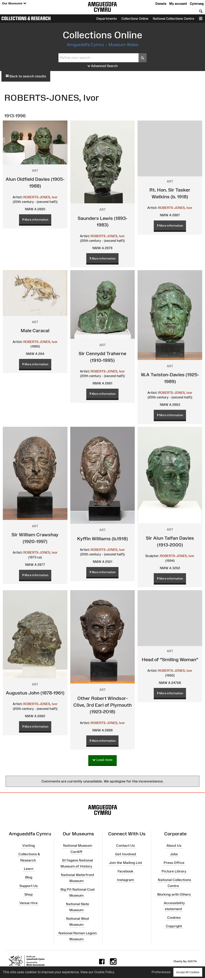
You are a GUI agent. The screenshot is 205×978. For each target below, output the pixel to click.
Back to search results (26, 76)
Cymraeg (197, 3)
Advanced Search (102, 66)
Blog (28, 877)
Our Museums (14, 3)
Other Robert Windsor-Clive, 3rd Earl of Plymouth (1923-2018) (102, 704)
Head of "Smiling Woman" (170, 659)
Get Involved (125, 854)
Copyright (174, 926)
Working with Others (174, 894)
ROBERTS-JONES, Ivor (40, 197)
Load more (102, 760)
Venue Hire (28, 903)
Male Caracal (35, 330)
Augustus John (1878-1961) (35, 692)
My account (178, 3)
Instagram (125, 880)
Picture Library (174, 871)
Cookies (174, 918)
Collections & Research (26, 18)
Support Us (28, 886)
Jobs (174, 854)
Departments (106, 18)
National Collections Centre (173, 18)
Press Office (174, 863)
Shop (28, 894)
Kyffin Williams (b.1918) (102, 538)
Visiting (28, 846)
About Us (173, 846)
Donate (160, 3)
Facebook (125, 871)
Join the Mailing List (125, 863)
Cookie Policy (104, 972)
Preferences (161, 972)
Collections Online (134, 18)
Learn (28, 869)
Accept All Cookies (187, 972)
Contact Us (125, 846)
